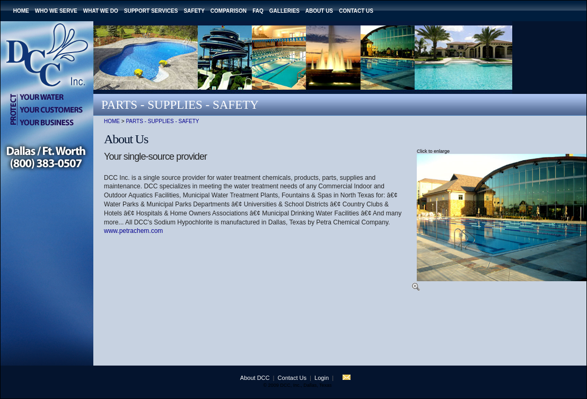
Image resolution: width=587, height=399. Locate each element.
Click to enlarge (433, 151)
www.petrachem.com (133, 231)
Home (112, 121)
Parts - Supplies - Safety (162, 121)
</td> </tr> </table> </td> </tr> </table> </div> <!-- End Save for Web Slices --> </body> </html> (300, 382)
